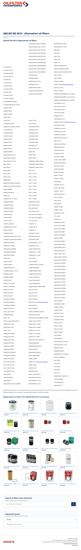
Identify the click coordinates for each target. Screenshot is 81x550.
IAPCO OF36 (32, 155)
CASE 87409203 (8, 214)
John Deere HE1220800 (35, 217)
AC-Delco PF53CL (8, 95)
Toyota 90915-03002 (59, 263)
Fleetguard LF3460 (9, 346)
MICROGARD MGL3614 (35, 346)
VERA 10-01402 (58, 329)
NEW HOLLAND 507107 (60, 65)
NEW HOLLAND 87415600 (61, 69)
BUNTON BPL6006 (9, 192)
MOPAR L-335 (32, 368)
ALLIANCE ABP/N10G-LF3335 (12, 104)
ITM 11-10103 (32, 173)
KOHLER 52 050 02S (34, 236)
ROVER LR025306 (59, 169)
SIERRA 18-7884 (58, 207)
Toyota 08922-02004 (59, 244)
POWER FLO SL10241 (60, 131)
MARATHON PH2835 (34, 315)
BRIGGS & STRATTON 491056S (12, 186)
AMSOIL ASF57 (8, 108)
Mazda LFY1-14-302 (34, 336)
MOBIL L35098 (33, 358)
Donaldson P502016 (9, 299)
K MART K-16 (32, 224)
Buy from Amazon (43, 302)
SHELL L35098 (58, 197)
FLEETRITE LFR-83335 (9, 352)
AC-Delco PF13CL (8, 70)
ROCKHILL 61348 (59, 166)
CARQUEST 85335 (8, 205)
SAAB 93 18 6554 (58, 178)
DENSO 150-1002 (8, 289)
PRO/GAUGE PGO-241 (60, 144)
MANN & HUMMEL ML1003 (36, 311)
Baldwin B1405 (8, 139)
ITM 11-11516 (32, 180)
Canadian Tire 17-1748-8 (10, 199)
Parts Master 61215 (59, 103)
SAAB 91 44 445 (58, 175)
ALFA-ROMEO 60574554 (10, 101)
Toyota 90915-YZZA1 (59, 282)
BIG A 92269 (7, 164)
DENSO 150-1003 (8, 293)
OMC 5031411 (58, 75)
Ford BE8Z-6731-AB (9, 371)
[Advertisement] (40, 19)
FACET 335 (6, 318)
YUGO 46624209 (58, 382)
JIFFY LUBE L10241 (34, 211)
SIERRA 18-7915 (58, 210)
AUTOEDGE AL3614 (9, 123)
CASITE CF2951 (8, 217)
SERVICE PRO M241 (59, 194)
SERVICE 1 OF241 (59, 191)
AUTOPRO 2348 (8, 136)
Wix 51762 (57, 363)
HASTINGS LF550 (33, 136)
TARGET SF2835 (58, 238)
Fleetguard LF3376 (9, 343)
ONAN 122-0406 (58, 81)
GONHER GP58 (33, 75)
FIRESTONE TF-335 (9, 324)
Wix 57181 (57, 373)
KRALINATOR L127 (34, 246)
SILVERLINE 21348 (59, 213)
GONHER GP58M (33, 78)
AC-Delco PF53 (8, 92)
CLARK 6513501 (8, 261)
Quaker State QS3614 (60, 163)
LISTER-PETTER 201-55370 (36, 264)
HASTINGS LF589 (33, 142)
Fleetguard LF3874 (9, 349)
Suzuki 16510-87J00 (59, 235)
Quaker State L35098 (60, 159)
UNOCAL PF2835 (58, 307)
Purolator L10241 (59, 153)
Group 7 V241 (32, 120)
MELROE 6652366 (34, 343)
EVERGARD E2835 (8, 315)
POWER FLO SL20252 (60, 134)
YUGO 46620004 (58, 379)
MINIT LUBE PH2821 (34, 355)
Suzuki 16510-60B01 (59, 225)
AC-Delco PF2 (7, 79)
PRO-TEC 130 (57, 141)
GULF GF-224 (32, 123)
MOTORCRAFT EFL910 (35, 377)
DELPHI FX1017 (8, 280)
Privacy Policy (75, 545)
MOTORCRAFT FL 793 (35, 380)
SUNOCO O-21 (58, 219)
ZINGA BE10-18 (58, 385)
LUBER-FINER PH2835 (35, 271)
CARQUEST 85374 (8, 211)
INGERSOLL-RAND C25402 (36, 164)
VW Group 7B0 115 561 (60, 344)
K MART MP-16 (33, 227)
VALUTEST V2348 (58, 316)
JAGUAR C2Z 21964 (34, 202)
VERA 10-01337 (58, 323)
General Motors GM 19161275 (37, 50)
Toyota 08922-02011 (59, 250)
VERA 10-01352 (58, 326)
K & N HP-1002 (33, 220)
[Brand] (40, 520)
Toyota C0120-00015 (59, 297)
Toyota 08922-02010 (59, 247)
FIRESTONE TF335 (9, 327)
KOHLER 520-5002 (34, 239)
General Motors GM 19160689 (12, 383)
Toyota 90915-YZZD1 (59, 291)
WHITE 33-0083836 (59, 357)
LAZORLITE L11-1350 (34, 252)
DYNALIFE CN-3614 (9, 308)
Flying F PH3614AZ (9, 358)
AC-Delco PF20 (8, 83)
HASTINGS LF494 (33, 133)
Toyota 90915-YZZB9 (59, 288)
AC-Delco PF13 (8, 67)
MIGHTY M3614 (33, 349)
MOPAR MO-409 (33, 371)
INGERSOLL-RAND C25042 (36, 161)
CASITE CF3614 (8, 220)
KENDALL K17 (32, 230)
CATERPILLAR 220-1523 (10, 227)
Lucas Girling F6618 (34, 283)
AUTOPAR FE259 (8, 133)
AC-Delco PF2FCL (8, 89)
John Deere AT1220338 (35, 214)
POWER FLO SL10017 (60, 128)
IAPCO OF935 (32, 158)
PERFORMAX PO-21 (59, 119)
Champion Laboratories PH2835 (13, 239)
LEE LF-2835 (32, 258)
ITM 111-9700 (32, 195)
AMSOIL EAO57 (8, 111)
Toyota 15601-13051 (59, 254)
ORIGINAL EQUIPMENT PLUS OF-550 (64, 97)
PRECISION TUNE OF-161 (61, 138)
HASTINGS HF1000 (34, 126)
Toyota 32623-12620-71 (60, 257)
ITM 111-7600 (32, 192)
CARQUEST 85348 (8, 208)
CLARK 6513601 (8, 264)
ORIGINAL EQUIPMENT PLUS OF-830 (64, 100)
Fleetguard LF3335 (9, 340)
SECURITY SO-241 (59, 185)
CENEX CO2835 (8, 230)
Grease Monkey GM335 (35, 94)
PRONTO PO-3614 (59, 150)
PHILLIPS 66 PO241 (59, 125)
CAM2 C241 (7, 195)
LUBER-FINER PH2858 (35, 274)
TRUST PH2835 (58, 301)
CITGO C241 (7, 258)
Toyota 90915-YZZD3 (59, 294)
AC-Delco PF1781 (8, 76)
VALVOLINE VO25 (59, 319)
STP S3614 (57, 216)
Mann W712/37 (33, 296)
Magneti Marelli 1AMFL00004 (37, 286)
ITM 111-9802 (32, 199)
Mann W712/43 (33, 302)
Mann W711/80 (33, 293)
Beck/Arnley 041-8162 (10, 161)
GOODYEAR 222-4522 (35, 81)
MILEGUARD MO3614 (35, 352)
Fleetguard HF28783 (9, 333)
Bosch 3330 (7, 173)
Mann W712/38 (33, 299)
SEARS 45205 (57, 181)
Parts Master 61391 (59, 109)
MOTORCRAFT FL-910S (60, 47)
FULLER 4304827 (8, 377)
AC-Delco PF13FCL (9, 73)
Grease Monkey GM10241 (36, 90)
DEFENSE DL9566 (8, 277)
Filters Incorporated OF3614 (11, 321)
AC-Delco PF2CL (8, 86)
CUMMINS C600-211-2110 (11, 271)
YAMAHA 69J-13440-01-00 (61, 376)
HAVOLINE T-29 (33, 145)
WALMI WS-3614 (58, 348)
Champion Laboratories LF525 (12, 236)
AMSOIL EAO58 (8, 114)
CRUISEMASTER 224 (9, 267)
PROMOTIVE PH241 (59, 147)
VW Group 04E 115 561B (61, 341)
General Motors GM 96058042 (37, 72)
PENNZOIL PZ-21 (58, 116)
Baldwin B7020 (8, 145)
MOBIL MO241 (33, 365)
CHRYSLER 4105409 (9, 246)
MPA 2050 (57, 50)
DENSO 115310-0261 (9, 286)
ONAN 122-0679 (58, 87)
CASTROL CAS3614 (9, 224)
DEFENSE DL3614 (8, 274)
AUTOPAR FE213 (8, 130)
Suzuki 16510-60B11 (59, 232)
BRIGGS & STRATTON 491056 (12, 183)
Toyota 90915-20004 (59, 279)
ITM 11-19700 (32, 186)
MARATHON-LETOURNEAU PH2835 (38, 318)
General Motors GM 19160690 (37, 44)
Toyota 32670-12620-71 (60, 260)
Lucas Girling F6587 (34, 280)
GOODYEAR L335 (33, 84)
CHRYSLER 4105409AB (10, 249)
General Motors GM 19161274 (37, 47)
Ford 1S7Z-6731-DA (9, 368)
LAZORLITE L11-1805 (34, 255)
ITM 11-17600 (32, 183)
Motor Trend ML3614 (35, 374)
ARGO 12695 (7, 117)
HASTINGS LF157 (33, 130)
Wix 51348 (57, 360)
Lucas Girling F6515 (34, 277)
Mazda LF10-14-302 (34, 330)
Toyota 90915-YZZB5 (59, 285)
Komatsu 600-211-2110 (35, 242)
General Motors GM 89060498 (37, 65)
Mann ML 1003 (33, 289)
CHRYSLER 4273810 (9, 255)
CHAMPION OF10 (8, 233)
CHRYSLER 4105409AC (10, 252)
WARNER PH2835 (59, 351)
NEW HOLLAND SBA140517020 (62, 72)
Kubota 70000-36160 (34, 249)
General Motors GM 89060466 (37, 62)
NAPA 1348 (57, 59)
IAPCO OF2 (32, 151)
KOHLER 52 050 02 (34, 233)
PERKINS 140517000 (59, 122)
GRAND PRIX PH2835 (35, 87)
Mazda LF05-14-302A (34, 324)
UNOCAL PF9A (58, 310)
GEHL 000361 (7, 380)
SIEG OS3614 (57, 203)
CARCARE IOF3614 (9, 202)
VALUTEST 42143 (58, 313)
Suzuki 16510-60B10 (59, 228)
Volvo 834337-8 (58, 338)
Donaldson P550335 (9, 302)
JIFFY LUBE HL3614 (34, 205)
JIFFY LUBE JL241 (33, 208)
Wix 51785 (57, 366)
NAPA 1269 (57, 56)
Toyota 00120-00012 (59, 241)
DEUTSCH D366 (8, 296)
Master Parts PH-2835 (35, 321)
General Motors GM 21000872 (37, 53)
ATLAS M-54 (7, 120)
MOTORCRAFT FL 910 (35, 383)
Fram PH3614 (7, 374)
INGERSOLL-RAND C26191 (36, 167)
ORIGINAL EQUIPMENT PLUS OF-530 (64, 94)
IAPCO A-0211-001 (34, 148)
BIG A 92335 (7, 167)
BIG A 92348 (7, 170)
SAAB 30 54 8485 (58, 172)
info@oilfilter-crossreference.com (70, 543)
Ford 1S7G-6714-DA (9, 362)
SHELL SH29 (57, 200)
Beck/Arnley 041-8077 (10, 155)
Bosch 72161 (7, 177)
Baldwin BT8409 (8, 151)
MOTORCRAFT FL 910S (60, 44)
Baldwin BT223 (8, 148)
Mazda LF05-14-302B (34, 327)
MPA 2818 (57, 53)
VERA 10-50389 (58, 332)
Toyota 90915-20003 (59, 275)
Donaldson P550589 (9, 305)
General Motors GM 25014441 (37, 59)
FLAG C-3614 (7, 330)
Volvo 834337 (58, 335)
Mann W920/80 (33, 308)
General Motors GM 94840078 (37, 69)
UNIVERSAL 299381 (59, 304)
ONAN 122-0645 (58, 84)
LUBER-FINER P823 (34, 267)
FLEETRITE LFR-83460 (9, 355)
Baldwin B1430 (8, 142)
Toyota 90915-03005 (59, 266)
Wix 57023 (57, 370)
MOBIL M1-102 (33, 362)
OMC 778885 (57, 78)
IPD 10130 (32, 170)
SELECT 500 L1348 (59, 188)
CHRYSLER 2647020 (9, 242)
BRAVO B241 (7, 180)
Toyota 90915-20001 (59, 269)
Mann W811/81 (33, 305)
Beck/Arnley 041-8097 (10, 158)
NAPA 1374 (57, 62)
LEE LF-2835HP (33, 261)
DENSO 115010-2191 (9, 283)
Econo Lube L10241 (9, 311)
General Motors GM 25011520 (37, 56)
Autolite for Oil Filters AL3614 (12, 126)
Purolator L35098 (59, 156)
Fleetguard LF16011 (9, 336)
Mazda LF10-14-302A (34, 333)
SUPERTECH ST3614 (59, 222)
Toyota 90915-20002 (59, 272)
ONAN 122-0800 (58, 90)
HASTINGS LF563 (33, 139)
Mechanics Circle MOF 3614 (36, 340)
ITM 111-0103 (32, 189)
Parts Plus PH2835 (59, 112)
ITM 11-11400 (32, 177)
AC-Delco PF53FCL (9, 98)
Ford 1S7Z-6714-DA (9, 365)
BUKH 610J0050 (8, 189)
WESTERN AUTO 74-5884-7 (61, 354)
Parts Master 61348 (59, 106)
